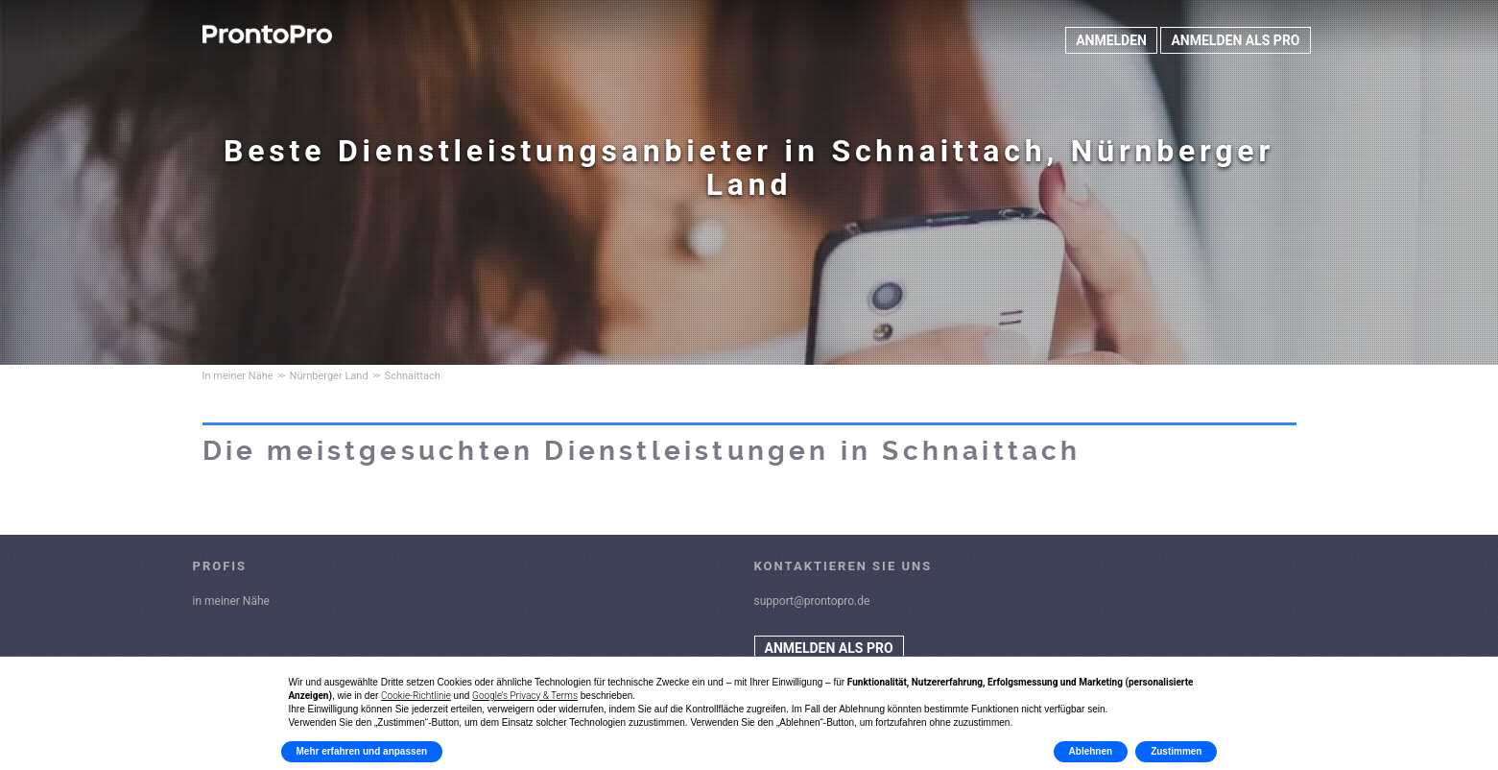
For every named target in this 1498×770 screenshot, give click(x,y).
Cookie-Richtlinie (416, 695)
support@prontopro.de (812, 601)
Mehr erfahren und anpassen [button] (362, 751)
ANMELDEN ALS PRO (1235, 40)
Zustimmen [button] (1176, 751)
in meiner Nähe (231, 601)
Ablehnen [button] (1091, 751)
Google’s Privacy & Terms (525, 695)
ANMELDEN (1111, 40)
